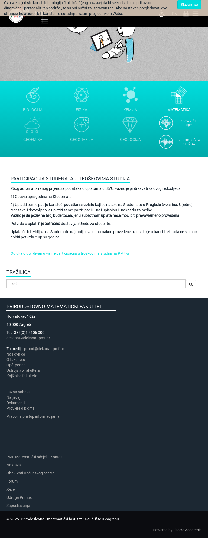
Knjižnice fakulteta (21, 376)
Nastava (13, 465)
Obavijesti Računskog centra (30, 473)
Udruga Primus (19, 497)
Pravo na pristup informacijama (33, 416)
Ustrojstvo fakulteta (23, 370)
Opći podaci (16, 365)
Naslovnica (15, 354)
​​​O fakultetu (15, 359)
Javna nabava (18, 392)
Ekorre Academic (187, 530)
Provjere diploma (20, 408)
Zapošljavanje (18, 505)
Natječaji (13, 397)
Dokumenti (15, 403)
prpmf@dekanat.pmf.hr (44, 349)
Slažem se (189, 4)
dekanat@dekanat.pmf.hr (28, 338)
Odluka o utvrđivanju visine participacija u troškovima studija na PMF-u (70, 253)
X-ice (10, 489)
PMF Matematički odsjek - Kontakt (35, 457)
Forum (12, 481)
